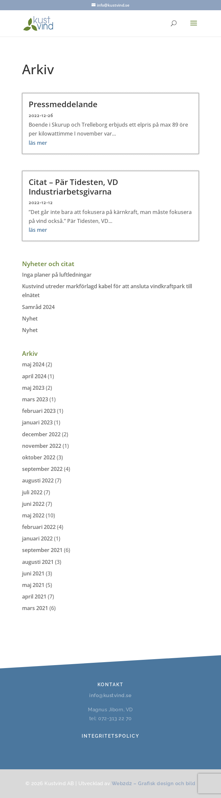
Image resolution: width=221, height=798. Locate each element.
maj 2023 (33, 387)
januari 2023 (37, 422)
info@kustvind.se (110, 695)
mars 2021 (35, 608)
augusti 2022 (38, 480)
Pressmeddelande (63, 104)
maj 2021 (33, 585)
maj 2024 (33, 364)
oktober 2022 (38, 457)
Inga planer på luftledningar (57, 274)
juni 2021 (33, 573)
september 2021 (42, 550)
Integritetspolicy (110, 736)
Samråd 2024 (38, 307)
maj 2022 (33, 515)
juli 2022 (32, 492)
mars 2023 (35, 399)
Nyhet (30, 318)
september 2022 (42, 469)
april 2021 (34, 596)
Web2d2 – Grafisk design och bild (154, 783)
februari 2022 (39, 527)
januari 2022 (37, 538)
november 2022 (41, 445)
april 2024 (34, 376)
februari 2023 (39, 410)
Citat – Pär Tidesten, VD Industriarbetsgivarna (73, 186)
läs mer (38, 142)
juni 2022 (33, 503)
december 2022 (41, 434)
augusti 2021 (38, 562)
